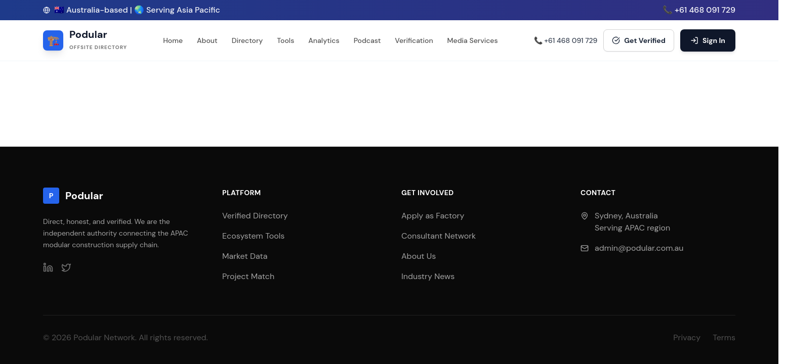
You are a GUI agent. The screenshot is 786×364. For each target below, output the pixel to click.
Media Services (472, 40)
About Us (418, 256)
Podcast (367, 40)
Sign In (707, 40)
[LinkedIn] (48, 267)
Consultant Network (438, 236)
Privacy (686, 337)
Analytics (323, 40)
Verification (414, 40)
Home (173, 40)
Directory (247, 40)
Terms (724, 337)
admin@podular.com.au (639, 248)
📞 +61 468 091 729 (699, 10)
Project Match (248, 276)
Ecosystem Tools (253, 236)
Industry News (427, 276)
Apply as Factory (432, 215)
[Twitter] (66, 267)
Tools (285, 40)
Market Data (244, 256)
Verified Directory (255, 215)
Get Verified (639, 40)
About (207, 40)
